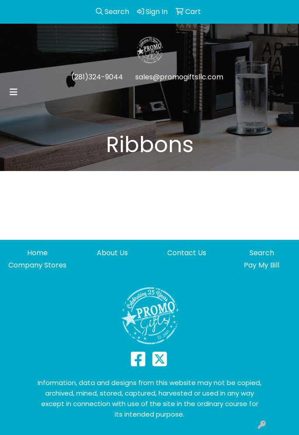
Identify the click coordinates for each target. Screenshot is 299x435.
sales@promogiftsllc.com (179, 77)
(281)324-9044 (97, 77)
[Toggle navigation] (13, 92)
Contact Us (186, 253)
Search (262, 253)
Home (37, 253)
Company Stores (37, 265)
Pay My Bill (261, 265)
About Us (112, 253)
